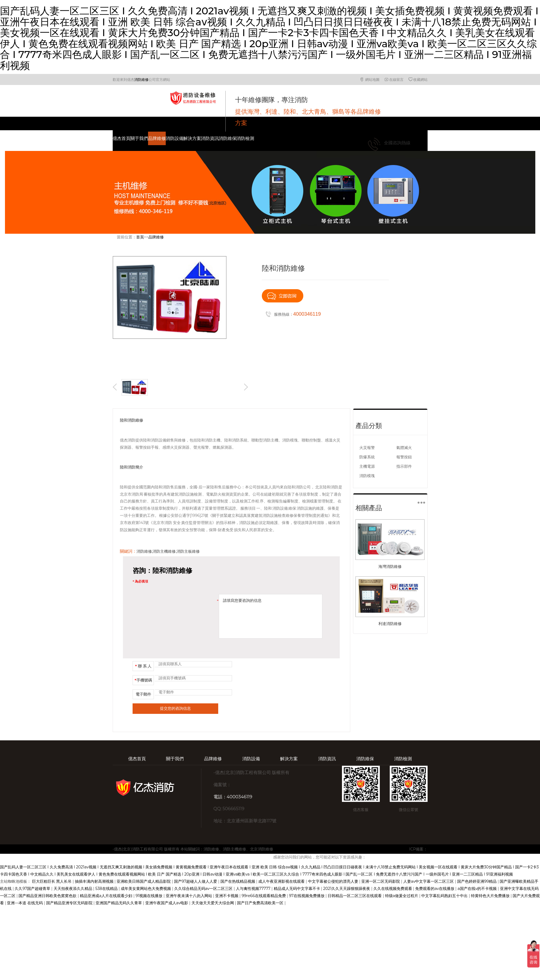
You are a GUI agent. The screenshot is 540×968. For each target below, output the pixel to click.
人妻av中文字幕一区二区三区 (429, 881)
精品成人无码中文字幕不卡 (297, 888)
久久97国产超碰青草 (33, 888)
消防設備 (174, 138)
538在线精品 (106, 888)
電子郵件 (143, 694)
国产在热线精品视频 (238, 881)
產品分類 (368, 426)
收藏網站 (420, 79)
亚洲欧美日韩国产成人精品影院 (144, 881)
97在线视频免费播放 (307, 895)
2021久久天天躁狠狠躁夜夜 (347, 888)
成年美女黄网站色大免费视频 (146, 888)
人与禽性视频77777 (254, 888)
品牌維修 (157, 138)
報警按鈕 (404, 456)
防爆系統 (367, 456)
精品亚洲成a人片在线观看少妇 (106, 895)
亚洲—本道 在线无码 (25, 902)
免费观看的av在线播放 (435, 888)
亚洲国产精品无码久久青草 (119, 902)
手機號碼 (143, 680)
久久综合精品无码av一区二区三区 (204, 888)
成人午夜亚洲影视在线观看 (282, 881)
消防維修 (141, 79)
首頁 (140, 237)
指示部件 (404, 466)
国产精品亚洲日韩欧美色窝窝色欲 (48, 895)
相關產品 (368, 508)
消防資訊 (210, 138)
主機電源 (367, 466)
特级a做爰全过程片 (402, 895)
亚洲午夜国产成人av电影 (167, 902)
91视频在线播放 (150, 895)
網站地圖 (372, 79)
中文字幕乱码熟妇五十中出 (445, 895)
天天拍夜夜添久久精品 (73, 888)
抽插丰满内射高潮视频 (95, 881)
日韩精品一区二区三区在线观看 (355, 895)
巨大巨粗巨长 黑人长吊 (52, 881)
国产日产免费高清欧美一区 (261, 902)
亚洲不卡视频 (227, 895)
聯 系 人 (143, 666)
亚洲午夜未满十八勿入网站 (189, 895)
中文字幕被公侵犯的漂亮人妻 (333, 881)
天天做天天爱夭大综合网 (213, 902)
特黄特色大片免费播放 (491, 895)
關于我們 (139, 138)
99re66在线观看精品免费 (264, 895)
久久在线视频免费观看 (393, 888)
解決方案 (192, 138)
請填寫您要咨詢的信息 (270, 616)
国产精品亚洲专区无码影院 (70, 902)
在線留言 (396, 79)
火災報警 (367, 447)
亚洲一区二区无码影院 (381, 881)
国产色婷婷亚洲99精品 (477, 881)
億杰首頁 (121, 138)
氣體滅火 (404, 447)
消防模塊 (367, 475)
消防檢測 (245, 138)
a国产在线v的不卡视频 (477, 888)
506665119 (233, 808)
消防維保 (227, 138)
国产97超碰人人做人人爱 (196, 881)
